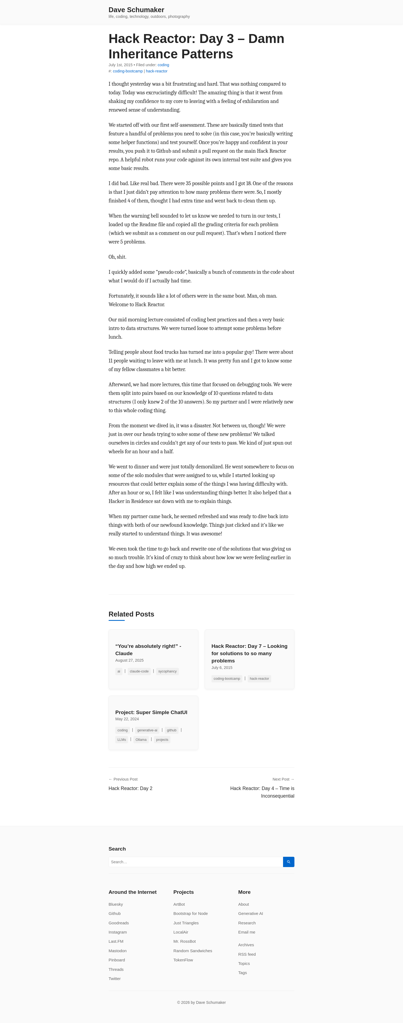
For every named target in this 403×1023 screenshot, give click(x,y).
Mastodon (118, 950)
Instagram (118, 932)
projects (162, 740)
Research (247, 923)
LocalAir (180, 932)
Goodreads (119, 923)
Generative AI (250, 913)
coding (163, 65)
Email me (246, 932)
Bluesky (116, 904)
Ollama (141, 740)
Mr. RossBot (184, 941)
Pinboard (117, 960)
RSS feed (247, 954)
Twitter (115, 978)
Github (115, 913)
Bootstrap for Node (190, 913)
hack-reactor (156, 71)
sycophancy (167, 671)
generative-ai (147, 730)
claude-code (139, 671)
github (171, 730)
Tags (242, 972)
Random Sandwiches (192, 950)
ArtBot (179, 904)
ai (118, 671)
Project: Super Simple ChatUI (151, 712)
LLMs (121, 740)
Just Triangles (186, 923)
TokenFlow (183, 960)
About (243, 904)
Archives (246, 944)
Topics (244, 963)
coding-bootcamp (128, 71)
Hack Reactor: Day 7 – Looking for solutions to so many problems (249, 653)
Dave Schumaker (136, 10)
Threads (116, 969)
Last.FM (116, 941)
